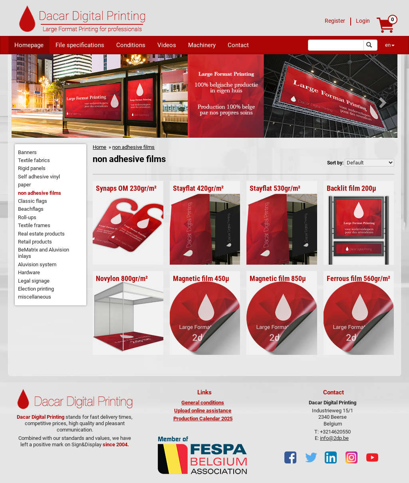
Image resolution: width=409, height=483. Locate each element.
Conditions (130, 45)
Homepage (29, 45)
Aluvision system (37, 264)
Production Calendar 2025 (202, 419)
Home (99, 147)
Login (363, 21)
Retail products (35, 242)
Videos (166, 45)
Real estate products (41, 234)
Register (335, 21)
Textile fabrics (34, 160)
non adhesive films (39, 193)
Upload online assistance (202, 411)
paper (24, 185)
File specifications (80, 45)
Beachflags (31, 209)
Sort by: (335, 163)
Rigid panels (32, 168)
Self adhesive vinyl (39, 177)
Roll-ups (27, 217)
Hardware (29, 272)
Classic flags (32, 201)
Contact (238, 45)
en (390, 45)
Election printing (36, 289)
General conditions (202, 403)
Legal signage (34, 281)
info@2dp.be (334, 438)
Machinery (202, 45)
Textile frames (34, 225)
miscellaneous (34, 297)
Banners (27, 152)
